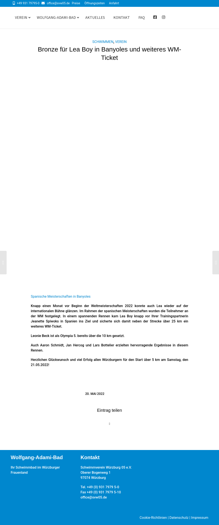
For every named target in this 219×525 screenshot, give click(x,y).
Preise (76, 3)
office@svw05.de (58, 3)
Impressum (200, 518)
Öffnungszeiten (94, 3)
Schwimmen (102, 42)
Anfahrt (114, 3)
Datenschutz (178, 518)
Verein (121, 42)
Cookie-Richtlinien (153, 518)
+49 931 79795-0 (28, 3)
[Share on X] (109, 423)
